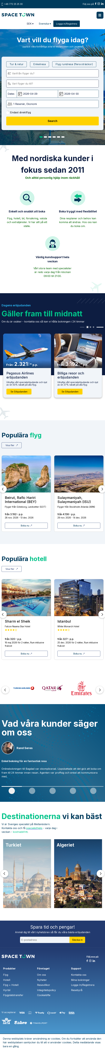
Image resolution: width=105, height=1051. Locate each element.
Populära (22, 435)
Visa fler (11, 445)
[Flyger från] (52, 73)
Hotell (6, 979)
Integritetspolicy (46, 990)
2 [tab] (45, 137)
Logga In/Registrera (82, 985)
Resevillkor (43, 985)
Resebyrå (76, 990)
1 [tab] (41, 137)
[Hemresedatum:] (78, 94)
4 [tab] (54, 137)
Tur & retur (16, 64)
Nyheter (42, 979)
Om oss (41, 974)
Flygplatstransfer (13, 995)
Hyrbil (6, 990)
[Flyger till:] (52, 84)
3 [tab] (49, 137)
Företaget (43, 968)
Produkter (9, 968)
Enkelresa (39, 64)
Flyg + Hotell (10, 985)
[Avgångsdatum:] (37, 94)
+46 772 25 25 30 (13, 4)
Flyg (5, 974)
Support (76, 968)
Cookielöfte (43, 995)
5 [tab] (58, 137)
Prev (5, 690)
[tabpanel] (78, 366)
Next (99, 690)
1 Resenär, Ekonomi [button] (25, 104)
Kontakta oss (78, 974)
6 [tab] (62, 137)
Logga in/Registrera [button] (66, 23)
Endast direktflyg (18, 112)
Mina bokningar (80, 979)
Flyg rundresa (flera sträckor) (74, 64)
